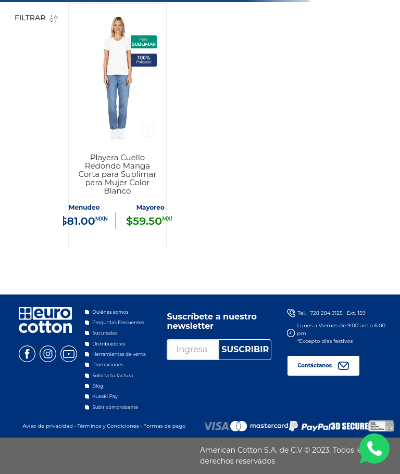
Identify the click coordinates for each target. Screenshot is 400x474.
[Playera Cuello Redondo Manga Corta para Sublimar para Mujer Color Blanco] (117, 126)
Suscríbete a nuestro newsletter (212, 321)
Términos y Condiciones (108, 425)
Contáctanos (314, 365)
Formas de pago (164, 425)
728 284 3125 (326, 313)
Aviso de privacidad (47, 425)
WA (374, 448)
